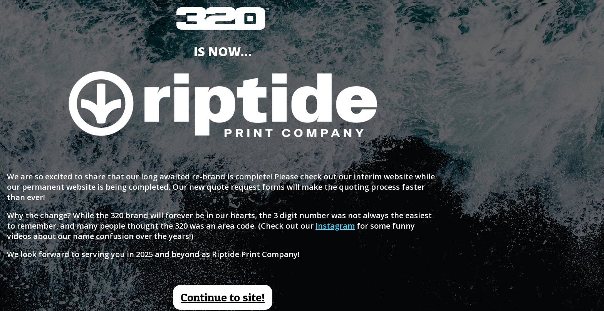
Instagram (335, 226)
